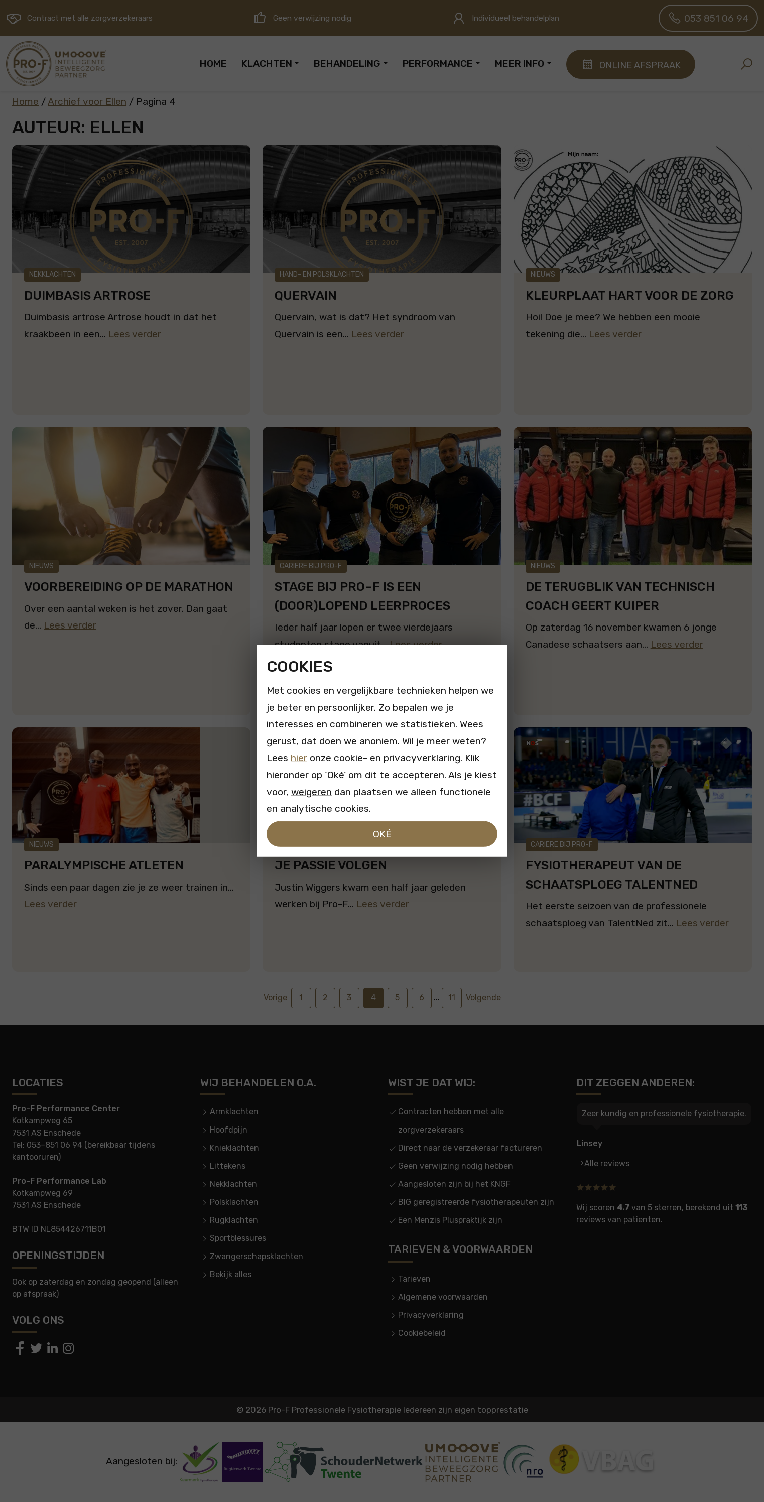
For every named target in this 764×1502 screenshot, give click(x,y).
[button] (746, 64)
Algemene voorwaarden (443, 1297)
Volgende (483, 998)
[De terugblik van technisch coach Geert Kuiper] (633, 496)
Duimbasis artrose (87, 295)
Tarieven (414, 1279)
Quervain (306, 295)
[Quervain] (382, 209)
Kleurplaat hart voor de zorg (630, 295)
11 (451, 998)
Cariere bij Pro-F (311, 566)
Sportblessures (238, 1238)
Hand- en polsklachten (322, 274)
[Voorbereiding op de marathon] (131, 496)
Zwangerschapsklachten (256, 1256)
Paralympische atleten (104, 865)
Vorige (275, 998)
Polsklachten (234, 1202)
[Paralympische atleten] (131, 785)
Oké (382, 834)
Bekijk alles (230, 1274)
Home (25, 101)
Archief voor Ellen (87, 101)
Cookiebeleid (422, 1333)
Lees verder (134, 334)
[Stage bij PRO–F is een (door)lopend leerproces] (382, 496)
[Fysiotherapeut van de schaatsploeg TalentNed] (633, 785)
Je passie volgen (331, 865)
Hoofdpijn (228, 1130)
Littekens (227, 1166)
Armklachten (234, 1111)
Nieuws (543, 274)
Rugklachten (234, 1220)
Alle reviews (606, 1163)
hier (299, 758)
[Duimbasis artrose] (131, 209)
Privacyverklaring (431, 1315)
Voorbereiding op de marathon (128, 586)
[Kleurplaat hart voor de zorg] (633, 209)
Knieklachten (234, 1148)
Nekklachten (52, 274)
